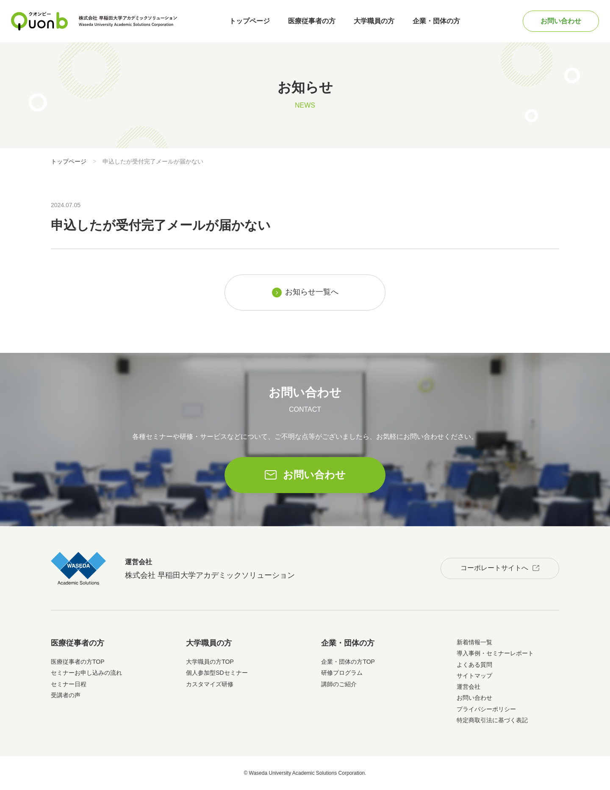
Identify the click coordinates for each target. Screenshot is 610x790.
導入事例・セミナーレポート (495, 653)
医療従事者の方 (312, 21)
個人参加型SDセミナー (216, 672)
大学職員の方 (374, 21)
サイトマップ (474, 675)
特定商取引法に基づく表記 (492, 720)
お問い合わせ (561, 21)
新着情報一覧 (474, 642)
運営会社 (468, 686)
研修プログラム (342, 672)
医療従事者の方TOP (78, 661)
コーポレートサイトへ (494, 567)
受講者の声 (65, 695)
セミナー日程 (68, 684)
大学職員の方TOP (210, 661)
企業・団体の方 (436, 21)
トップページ (249, 21)
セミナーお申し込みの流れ (86, 672)
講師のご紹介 (339, 684)
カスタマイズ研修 (209, 684)
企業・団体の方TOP (348, 661)
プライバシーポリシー (486, 709)
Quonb (39, 21)
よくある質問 (474, 664)
